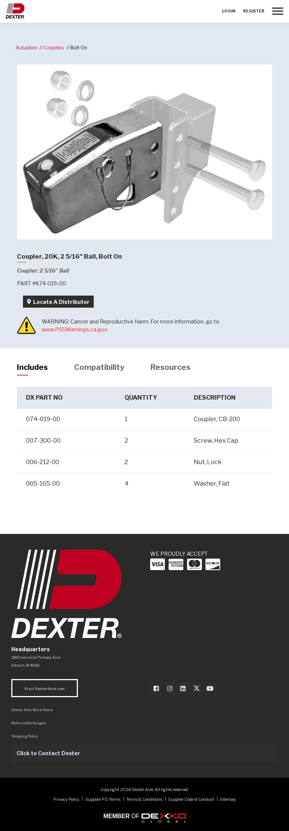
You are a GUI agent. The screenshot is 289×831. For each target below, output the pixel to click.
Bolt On (78, 48)
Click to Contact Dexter (48, 753)
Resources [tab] (170, 367)
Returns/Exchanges (28, 723)
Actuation (26, 48)
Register (254, 11)
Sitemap (228, 799)
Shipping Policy (24, 736)
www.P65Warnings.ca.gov (74, 329)
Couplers (54, 48)
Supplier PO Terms (102, 799)
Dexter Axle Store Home (32, 710)
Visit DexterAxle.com (44, 689)
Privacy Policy (66, 799)
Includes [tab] (32, 367)
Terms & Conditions (144, 799)
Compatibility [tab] (99, 367)
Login (228, 11)
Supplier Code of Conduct (191, 799)
